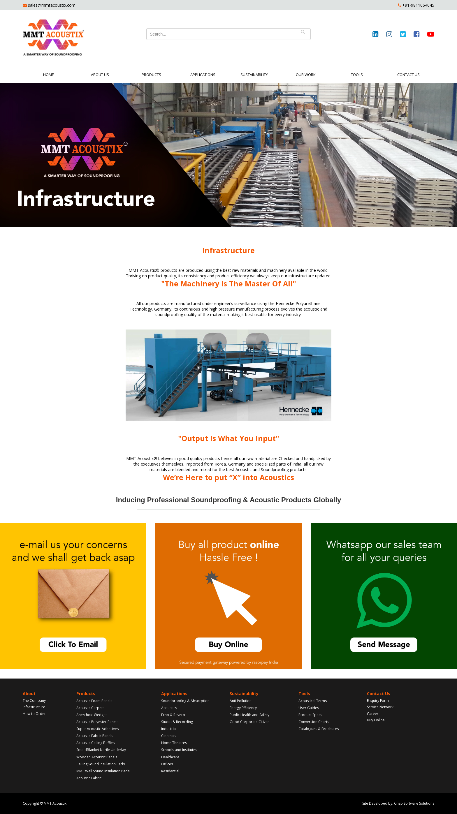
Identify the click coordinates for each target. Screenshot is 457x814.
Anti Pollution (241, 700)
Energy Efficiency (243, 707)
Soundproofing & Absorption (185, 700)
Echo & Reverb (173, 714)
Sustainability (254, 74)
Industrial (169, 728)
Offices (167, 764)
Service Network (380, 706)
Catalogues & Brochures (318, 728)
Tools (357, 74)
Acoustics (169, 707)
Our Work (306, 74)
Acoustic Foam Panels (94, 700)
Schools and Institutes (179, 749)
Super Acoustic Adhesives (97, 728)
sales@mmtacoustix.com (51, 5)
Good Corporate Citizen (250, 721)
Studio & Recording (177, 721)
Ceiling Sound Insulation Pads (100, 764)
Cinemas (168, 735)
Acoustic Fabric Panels (94, 735)
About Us (100, 74)
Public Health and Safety (249, 714)
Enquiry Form (378, 700)
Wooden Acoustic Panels (96, 757)
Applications (202, 74)
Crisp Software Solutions (414, 803)
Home (48, 74)
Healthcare (170, 757)
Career (372, 713)
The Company (34, 700)
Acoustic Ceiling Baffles (95, 742)
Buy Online (376, 720)
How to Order (34, 713)
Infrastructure (34, 706)
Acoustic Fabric (88, 778)
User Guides (308, 707)
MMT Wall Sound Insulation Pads (102, 771)
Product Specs (310, 714)
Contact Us (408, 74)
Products (151, 74)
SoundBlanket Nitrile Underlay (101, 749)
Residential (170, 771)
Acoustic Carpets (90, 707)
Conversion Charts (313, 721)
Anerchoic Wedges (91, 714)
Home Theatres (174, 742)
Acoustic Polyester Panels (97, 721)
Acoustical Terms (312, 700)
